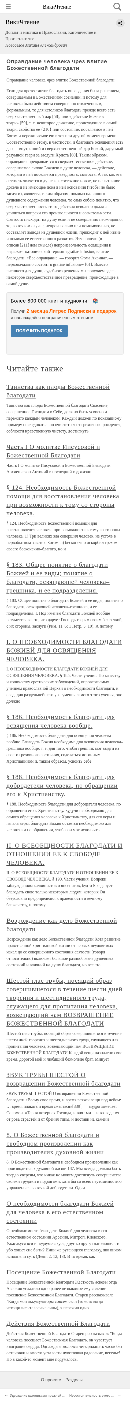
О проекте (51, 1380)
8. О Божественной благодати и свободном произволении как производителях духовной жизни (55, 1143)
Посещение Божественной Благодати (61, 1272)
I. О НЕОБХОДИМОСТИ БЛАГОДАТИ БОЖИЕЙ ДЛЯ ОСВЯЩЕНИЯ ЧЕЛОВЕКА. (64, 650)
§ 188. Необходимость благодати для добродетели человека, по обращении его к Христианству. (62, 785)
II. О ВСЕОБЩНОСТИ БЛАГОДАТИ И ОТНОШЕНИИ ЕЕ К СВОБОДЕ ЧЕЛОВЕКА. (64, 854)
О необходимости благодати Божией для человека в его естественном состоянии (60, 1212)
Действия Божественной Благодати (58, 1323)
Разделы (74, 1380)
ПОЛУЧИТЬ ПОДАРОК (39, 331)
